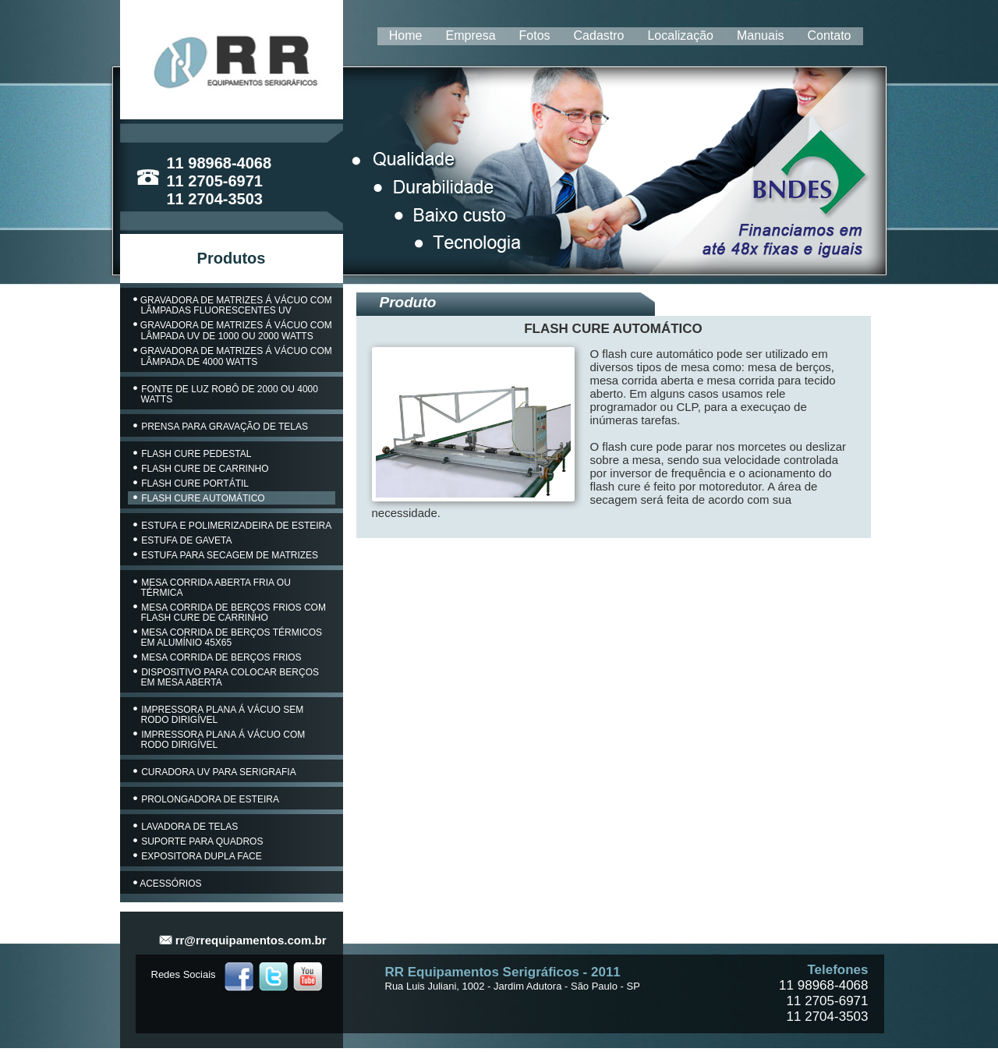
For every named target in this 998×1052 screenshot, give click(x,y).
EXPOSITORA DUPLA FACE (197, 856)
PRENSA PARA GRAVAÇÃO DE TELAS (221, 426)
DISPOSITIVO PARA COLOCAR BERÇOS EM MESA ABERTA (226, 677)
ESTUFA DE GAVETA (182, 540)
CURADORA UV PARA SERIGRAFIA (214, 772)
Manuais (760, 35)
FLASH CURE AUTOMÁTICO (199, 498)
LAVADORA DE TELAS (186, 826)
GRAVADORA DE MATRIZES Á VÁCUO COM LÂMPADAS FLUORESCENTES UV (232, 305)
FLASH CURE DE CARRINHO (201, 468)
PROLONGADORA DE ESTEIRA (206, 799)
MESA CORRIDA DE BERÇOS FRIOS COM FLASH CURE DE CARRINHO (229, 612)
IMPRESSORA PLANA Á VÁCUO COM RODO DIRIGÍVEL (219, 739)
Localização (680, 35)
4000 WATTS (230, 361)
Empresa (471, 35)
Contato (829, 35)
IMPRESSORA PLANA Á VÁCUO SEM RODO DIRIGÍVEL (218, 714)
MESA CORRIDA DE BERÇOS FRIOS (217, 657)
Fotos (534, 35)
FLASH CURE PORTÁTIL (191, 483)
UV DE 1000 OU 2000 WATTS (250, 336)
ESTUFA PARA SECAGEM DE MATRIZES (226, 555)
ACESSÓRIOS (167, 883)
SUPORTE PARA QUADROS (198, 841)
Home (406, 35)
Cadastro (599, 35)
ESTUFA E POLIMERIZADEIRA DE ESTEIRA (232, 525)
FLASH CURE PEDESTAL (192, 453)
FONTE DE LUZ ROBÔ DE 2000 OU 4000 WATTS (225, 394)
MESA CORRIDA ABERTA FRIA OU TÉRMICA (212, 587)
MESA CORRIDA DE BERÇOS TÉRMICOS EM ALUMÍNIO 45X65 (228, 637)
